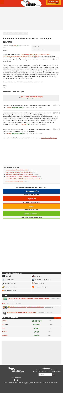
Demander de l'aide (53, 1)
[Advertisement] (31, 18)
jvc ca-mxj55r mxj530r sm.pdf (32, 97)
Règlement (55, 382)
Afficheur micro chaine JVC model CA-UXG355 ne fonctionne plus (21, 177)
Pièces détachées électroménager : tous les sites (21, 312)
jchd (3, 324)
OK (54, 374)
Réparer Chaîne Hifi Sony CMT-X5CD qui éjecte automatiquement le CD (23, 179)
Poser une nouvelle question (49, 138)
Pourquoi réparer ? (55, 298)
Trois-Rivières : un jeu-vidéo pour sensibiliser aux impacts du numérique (28, 298)
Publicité (25, 384)
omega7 (9, 107)
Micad (3, 328)
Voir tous (57, 318)
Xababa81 (5, 335)
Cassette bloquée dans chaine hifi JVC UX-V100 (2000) (19, 172)
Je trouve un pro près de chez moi (31, 202)
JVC (39, 46)
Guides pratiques (11, 303)
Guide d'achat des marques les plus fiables (31, 217)
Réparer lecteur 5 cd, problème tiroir (14, 181)
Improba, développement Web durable (32, 382)
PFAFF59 (4, 331)
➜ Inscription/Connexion (53, 3)
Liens (3, 303)
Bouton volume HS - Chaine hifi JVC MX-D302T (17, 170)
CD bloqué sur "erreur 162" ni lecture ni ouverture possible (19, 174)
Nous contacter (35, 384)
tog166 (15, 46)
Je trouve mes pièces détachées (31, 195)
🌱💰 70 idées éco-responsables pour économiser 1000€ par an (25, 307)
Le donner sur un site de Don (31, 210)
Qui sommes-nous (12, 382)
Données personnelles (48, 382)
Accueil (31, 3)
